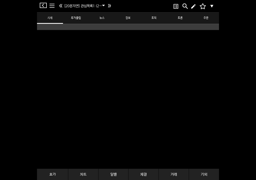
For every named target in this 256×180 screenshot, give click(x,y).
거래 (173, 174)
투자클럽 (76, 18)
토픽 (154, 18)
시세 (50, 18)
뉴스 (102, 18)
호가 (52, 174)
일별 (113, 174)
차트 (83, 174)
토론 (180, 18)
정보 (128, 18)
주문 (206, 18)
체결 (143, 174)
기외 (204, 174)
